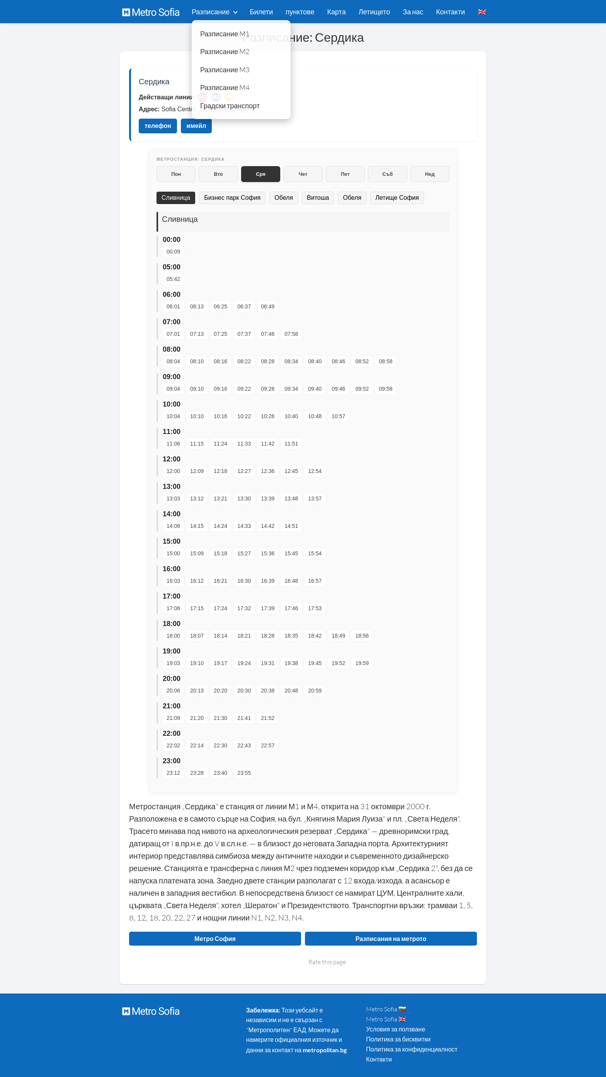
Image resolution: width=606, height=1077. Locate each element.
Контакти (450, 11)
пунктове (300, 11)
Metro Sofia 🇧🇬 (386, 1009)
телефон (158, 126)
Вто (218, 174)
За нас (413, 11)
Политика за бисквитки (398, 1039)
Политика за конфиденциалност (412, 1049)
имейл (196, 126)
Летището (374, 11)
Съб (387, 174)
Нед (430, 174)
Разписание (211, 11)
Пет (345, 174)
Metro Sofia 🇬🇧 (386, 1019)
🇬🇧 (482, 11)
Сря (261, 174)
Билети (261, 11)
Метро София (215, 938)
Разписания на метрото (391, 938)
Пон (176, 174)
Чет (303, 174)
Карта (336, 11)
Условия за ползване (395, 1029)
